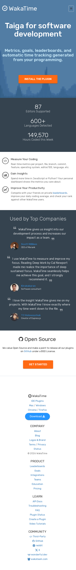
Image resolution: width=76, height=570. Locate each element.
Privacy (42, 444)
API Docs (37, 501)
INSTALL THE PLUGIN (38, 79)
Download (37, 416)
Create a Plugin (37, 519)
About (37, 431)
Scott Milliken (29, 244)
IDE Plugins (37, 401)
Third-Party (37, 536)
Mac (31, 405)
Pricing (37, 488)
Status (37, 449)
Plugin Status (37, 514)
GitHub (28, 351)
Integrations (37, 475)
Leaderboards (37, 466)
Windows (41, 405)
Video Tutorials (37, 523)
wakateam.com (37, 559)
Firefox (43, 410)
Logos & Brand (37, 440)
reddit (37, 545)
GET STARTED (38, 364)
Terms (32, 444)
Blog (37, 435)
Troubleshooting (37, 505)
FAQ (37, 510)
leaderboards (60, 193)
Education (37, 484)
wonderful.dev (37, 554)
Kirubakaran (28, 285)
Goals (37, 470)
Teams (37, 479)
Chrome (32, 410)
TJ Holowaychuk (31, 315)
